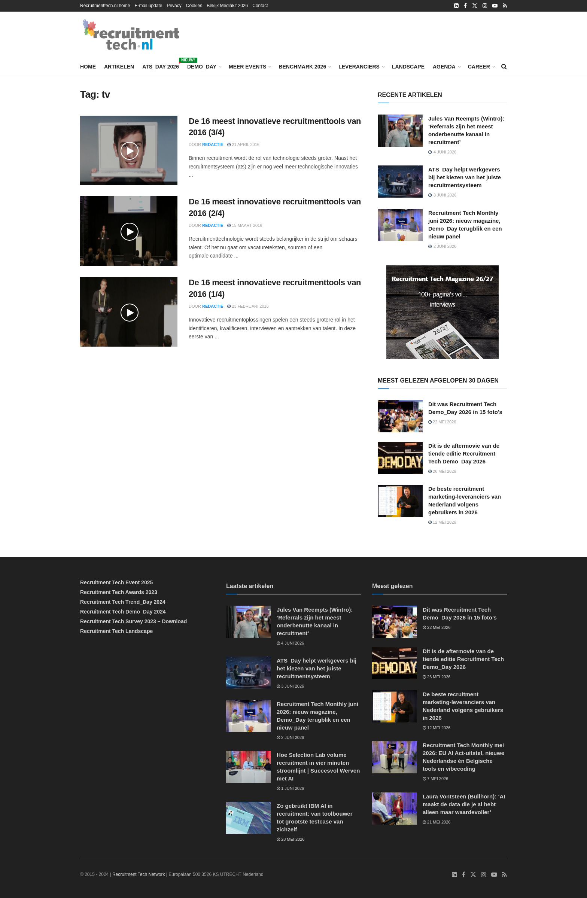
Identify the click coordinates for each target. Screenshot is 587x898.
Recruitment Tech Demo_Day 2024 (123, 612)
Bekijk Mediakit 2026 (227, 5)
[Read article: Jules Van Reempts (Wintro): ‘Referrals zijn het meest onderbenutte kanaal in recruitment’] (400, 131)
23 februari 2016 (248, 306)
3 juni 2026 (290, 686)
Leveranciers (359, 67)
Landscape (408, 67)
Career (479, 67)
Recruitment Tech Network (138, 874)
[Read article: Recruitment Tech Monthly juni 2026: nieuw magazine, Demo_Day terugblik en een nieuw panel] (400, 225)
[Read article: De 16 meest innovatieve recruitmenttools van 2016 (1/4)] (128, 312)
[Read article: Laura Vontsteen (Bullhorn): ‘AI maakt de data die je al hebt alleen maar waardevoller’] (394, 808)
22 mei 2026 (442, 422)
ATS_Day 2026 (160, 65)
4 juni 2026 (290, 643)
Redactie (212, 144)
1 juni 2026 (290, 788)
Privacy (174, 5)
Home (88, 67)
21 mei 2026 (436, 822)
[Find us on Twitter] (473, 874)
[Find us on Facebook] (463, 874)
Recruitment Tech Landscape (116, 631)
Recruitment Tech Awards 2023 (118, 592)
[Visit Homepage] (131, 34)
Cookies (194, 5)
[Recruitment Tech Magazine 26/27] (442, 312)
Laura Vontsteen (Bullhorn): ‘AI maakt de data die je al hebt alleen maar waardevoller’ (464, 804)
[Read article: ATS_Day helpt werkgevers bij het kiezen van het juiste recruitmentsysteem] (400, 181)
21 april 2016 (243, 144)
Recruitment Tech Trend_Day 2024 (122, 602)
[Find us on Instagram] (483, 874)
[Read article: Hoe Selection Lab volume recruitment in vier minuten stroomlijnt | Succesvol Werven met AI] (248, 767)
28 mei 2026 (290, 839)
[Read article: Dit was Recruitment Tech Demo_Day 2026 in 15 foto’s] (400, 416)
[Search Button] (504, 67)
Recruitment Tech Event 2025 (116, 582)
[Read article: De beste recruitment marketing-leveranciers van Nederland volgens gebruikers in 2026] (400, 501)
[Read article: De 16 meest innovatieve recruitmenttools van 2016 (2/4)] (128, 231)
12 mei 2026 (442, 522)
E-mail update (148, 5)
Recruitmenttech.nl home (105, 5)
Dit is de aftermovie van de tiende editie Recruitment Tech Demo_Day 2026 (463, 453)
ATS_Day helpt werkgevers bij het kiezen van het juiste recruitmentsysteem (464, 177)
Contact (260, 5)
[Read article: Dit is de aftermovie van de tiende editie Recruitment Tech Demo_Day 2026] (400, 458)
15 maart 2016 (244, 225)
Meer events (247, 67)
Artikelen (119, 67)
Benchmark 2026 (302, 67)
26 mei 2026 (442, 471)
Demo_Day (201, 67)
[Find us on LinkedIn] (454, 874)
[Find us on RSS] (504, 874)
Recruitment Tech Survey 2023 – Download (133, 621)
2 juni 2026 (290, 737)
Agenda (444, 67)
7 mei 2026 (435, 778)
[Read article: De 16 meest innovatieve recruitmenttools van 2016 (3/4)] (128, 150)
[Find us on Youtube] (494, 874)
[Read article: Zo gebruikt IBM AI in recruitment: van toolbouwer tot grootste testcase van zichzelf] (248, 818)
